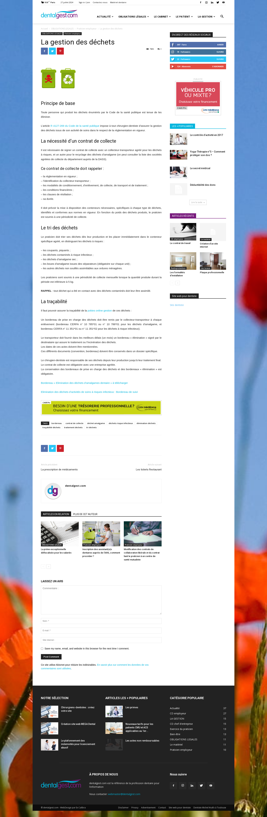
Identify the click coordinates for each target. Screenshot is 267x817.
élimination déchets (146, 423)
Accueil (44, 28)
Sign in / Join (84, 2)
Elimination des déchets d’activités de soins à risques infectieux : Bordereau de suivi (89, 391)
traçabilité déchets (51, 427)
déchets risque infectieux (121, 423)
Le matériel (205, 239)
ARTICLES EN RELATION (56, 514)
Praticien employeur (87, 28)
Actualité (105, 16)
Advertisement (148, 807)
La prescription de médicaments (59, 469)
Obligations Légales (133, 16)
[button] (222, 17)
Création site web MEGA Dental (78, 724)
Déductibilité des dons (203, 185)
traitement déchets (73, 427)
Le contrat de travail (180, 243)
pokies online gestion (100, 310)
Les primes (132, 707)
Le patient (184, 16)
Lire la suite (198, 202)
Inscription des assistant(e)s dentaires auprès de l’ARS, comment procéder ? (101, 552)
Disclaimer (123, 807)
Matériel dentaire (118, 2)
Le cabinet (162, 16)
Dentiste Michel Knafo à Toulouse (209, 807)
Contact (162, 807)
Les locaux (205, 268)
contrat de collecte (74, 423)
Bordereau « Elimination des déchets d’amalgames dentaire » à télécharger (84, 382)
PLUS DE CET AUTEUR (85, 514)
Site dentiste (177, 305)
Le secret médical (200, 168)
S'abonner (218, 66)
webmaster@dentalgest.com (124, 794)
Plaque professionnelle (212, 272)
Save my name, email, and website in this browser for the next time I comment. (87, 648)
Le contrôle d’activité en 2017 (206, 135)
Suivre (220, 52)
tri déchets (91, 427)
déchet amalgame (96, 423)
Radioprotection (178, 268)
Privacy (134, 807)
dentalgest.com (75, 485)
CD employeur (177, 239)
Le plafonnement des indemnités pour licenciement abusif (78, 744)
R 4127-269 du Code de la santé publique (75, 125)
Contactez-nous (100, 2)
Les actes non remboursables (142, 740)
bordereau (56, 423)
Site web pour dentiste (180, 807)
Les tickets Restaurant (149, 469)
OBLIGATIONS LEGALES (62, 28)
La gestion (206, 16)
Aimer (220, 44)
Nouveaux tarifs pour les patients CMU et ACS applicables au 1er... (139, 727)
